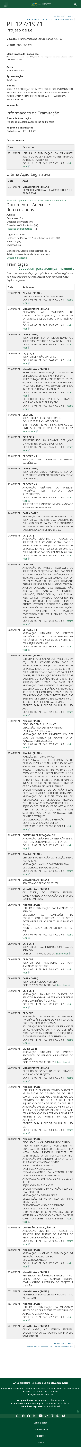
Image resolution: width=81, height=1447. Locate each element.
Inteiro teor (28, 431)
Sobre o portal (40, 1422)
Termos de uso (40, 1429)
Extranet (40, 1442)
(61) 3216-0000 (49, 1403)
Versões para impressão (63, 16)
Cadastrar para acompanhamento (46, 269)
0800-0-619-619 (42, 1400)
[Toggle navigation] (6, 4)
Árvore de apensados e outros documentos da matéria (36, 200)
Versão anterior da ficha (64, 19)
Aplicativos (41, 1435)
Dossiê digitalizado (17, 257)
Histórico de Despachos (19, 228)
